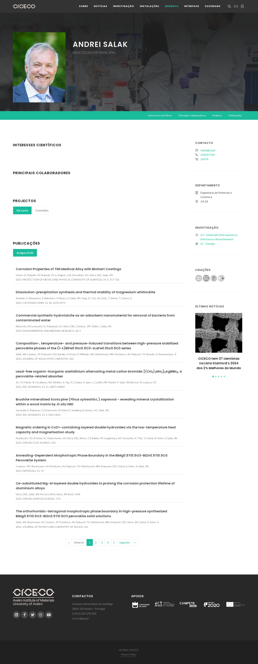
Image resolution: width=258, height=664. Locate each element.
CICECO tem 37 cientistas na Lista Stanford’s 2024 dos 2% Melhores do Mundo (219, 363)
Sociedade (212, 9)
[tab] (22, 210)
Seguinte (124, 542)
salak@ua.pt (207, 150)
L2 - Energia (207, 243)
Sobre (83, 9)
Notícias (100, 9)
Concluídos (42, 210)
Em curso (22, 210)
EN (235, 9)
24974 (204, 159)
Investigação (123, 9)
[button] (213, 376)
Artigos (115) (25, 252)
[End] (135, 542)
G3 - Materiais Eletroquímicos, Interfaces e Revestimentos (219, 237)
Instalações (149, 9)
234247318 (207, 154)
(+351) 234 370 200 (84, 613)
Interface (191, 9)
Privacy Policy (128, 654)
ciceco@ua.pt (80, 618)
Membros (171, 9)
